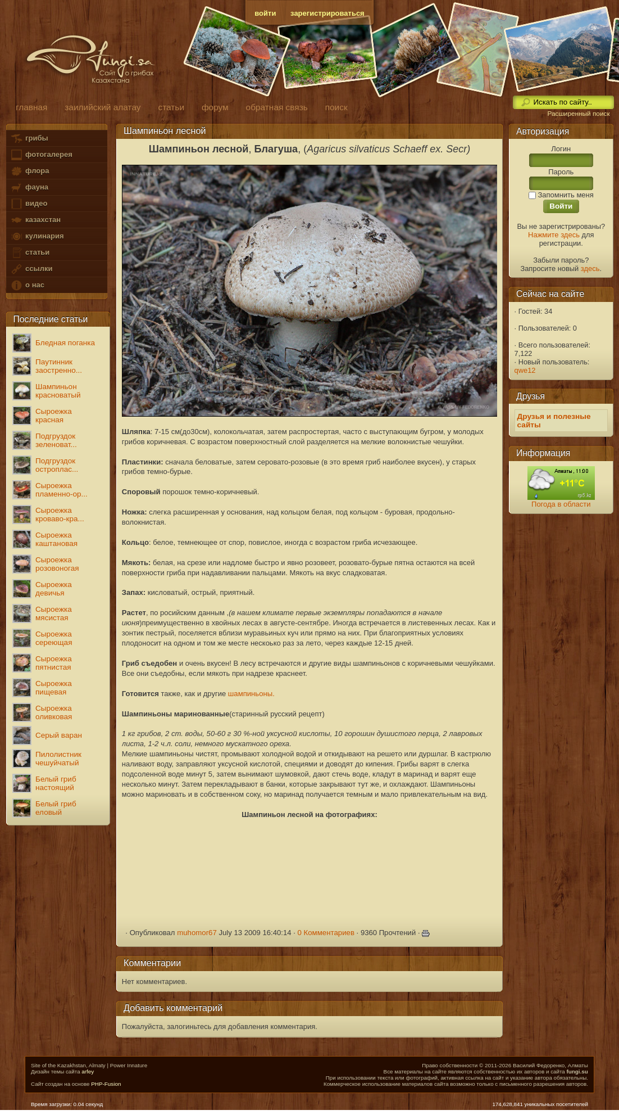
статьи (30, 253)
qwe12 (525, 370)
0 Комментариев (325, 932)
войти (265, 13)
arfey (87, 1071)
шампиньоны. (251, 693)
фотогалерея (41, 155)
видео (29, 204)
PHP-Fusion (106, 1084)
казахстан (35, 220)
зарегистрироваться (327, 13)
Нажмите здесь (554, 235)
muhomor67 (197, 932)
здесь (590, 268)
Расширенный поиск (578, 114)
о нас (27, 285)
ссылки (31, 269)
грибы (29, 139)
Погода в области (560, 504)
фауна (29, 188)
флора (29, 171)
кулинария (37, 236)
